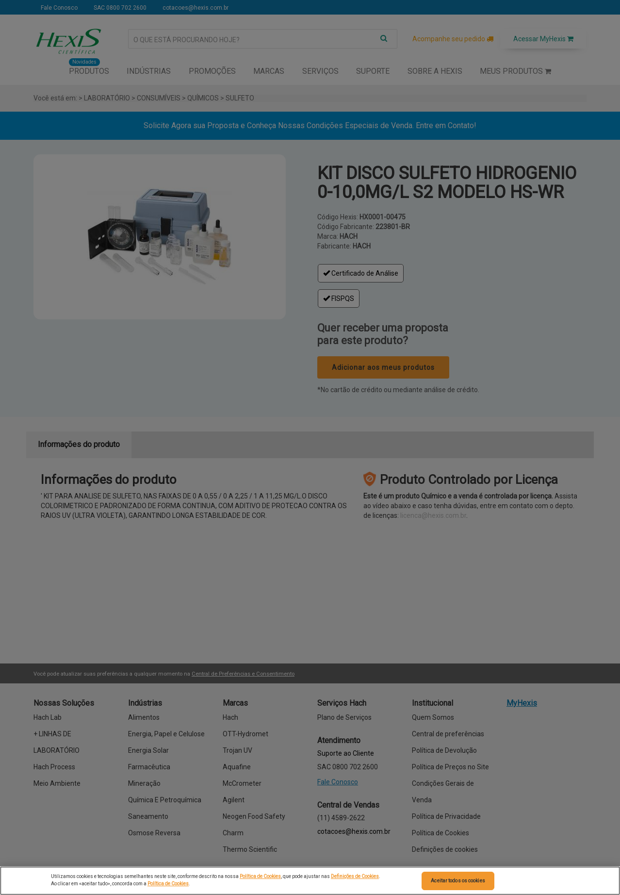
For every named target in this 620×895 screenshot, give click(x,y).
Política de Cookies (260, 876)
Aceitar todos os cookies (458, 880)
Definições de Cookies (355, 876)
